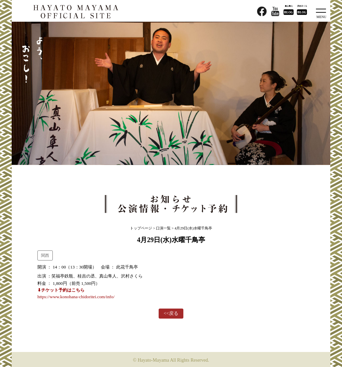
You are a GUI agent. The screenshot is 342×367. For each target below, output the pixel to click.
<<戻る (171, 313)
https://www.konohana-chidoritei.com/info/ (76, 296)
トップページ (141, 228)
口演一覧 (163, 228)
